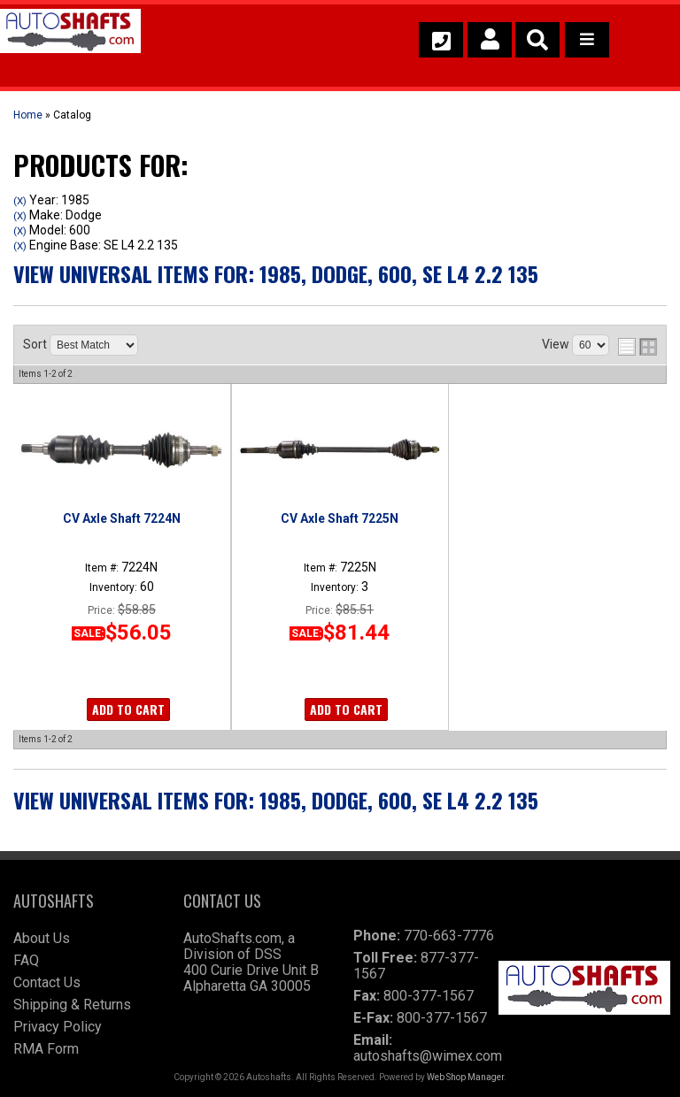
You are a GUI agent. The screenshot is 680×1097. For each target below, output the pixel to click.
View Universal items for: (275, 273)
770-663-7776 (449, 935)
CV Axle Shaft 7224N (122, 518)
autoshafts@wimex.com (427, 1055)
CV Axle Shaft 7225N (339, 518)
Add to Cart (128, 709)
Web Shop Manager (465, 1077)
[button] (537, 40)
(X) (20, 201)
